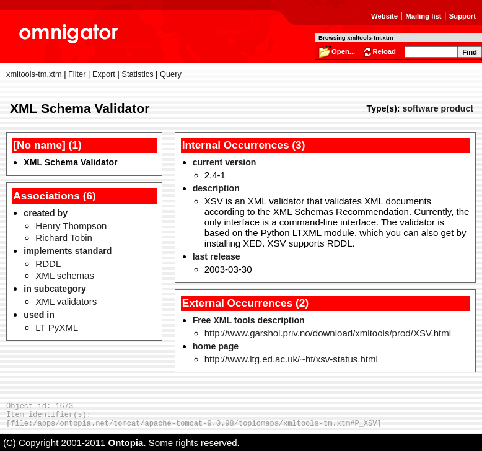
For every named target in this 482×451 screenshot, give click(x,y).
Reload (384, 51)
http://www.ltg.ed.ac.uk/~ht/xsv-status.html (291, 359)
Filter (76, 74)
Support (462, 16)
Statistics (137, 74)
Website (384, 16)
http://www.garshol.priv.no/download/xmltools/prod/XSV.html (328, 333)
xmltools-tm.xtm (34, 74)
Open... (343, 51)
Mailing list (423, 16)
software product (437, 108)
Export (103, 74)
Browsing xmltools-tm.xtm (355, 37)
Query (171, 74)
